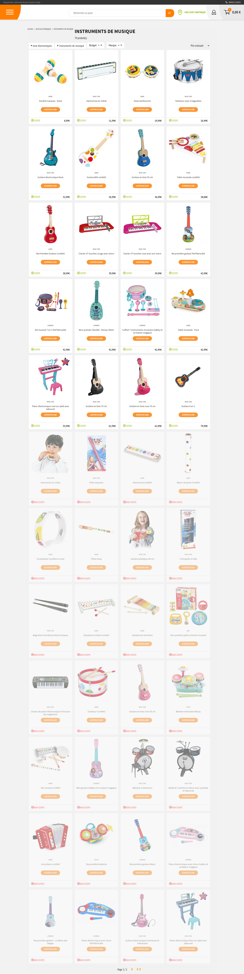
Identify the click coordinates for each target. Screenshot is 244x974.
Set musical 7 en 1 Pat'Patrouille (50, 328)
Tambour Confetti (96, 710)
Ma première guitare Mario (142, 863)
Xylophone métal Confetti (96, 634)
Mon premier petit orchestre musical (188, 634)
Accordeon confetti (50, 863)
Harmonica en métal (96, 99)
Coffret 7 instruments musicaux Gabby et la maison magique (142, 330)
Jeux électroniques (43, 29)
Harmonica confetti (142, 481)
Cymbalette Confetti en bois (50, 557)
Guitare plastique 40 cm (142, 557)
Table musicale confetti (188, 176)
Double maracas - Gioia (50, 99)
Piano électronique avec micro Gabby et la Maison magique (188, 864)
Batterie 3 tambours (142, 786)
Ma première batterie (96, 863)
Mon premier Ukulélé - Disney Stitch (96, 328)
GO (169, 13)
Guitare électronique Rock (50, 176)
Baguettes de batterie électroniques (50, 634)
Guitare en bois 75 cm (96, 405)
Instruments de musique (63, 29)
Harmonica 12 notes (50, 481)
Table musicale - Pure (188, 328)
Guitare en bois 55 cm (142, 176)
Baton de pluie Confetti (188, 481)
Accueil (30, 29)
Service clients (233, 2)
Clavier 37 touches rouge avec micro (96, 252)
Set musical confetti (50, 786)
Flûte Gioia (96, 557)
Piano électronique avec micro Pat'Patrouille (96, 941)
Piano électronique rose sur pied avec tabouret (50, 407)
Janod (50, 96)
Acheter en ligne (50, 108)
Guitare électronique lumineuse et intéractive (142, 941)
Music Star (96, 96)
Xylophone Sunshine (142, 634)
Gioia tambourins (142, 99)
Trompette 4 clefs (188, 557)
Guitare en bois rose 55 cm (142, 710)
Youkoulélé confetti (96, 176)
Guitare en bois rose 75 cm (142, 405)
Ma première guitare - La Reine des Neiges (50, 941)
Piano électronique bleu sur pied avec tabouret (188, 941)
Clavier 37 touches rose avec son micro (142, 252)
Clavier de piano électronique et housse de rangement (50, 712)
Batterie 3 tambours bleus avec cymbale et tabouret (188, 788)
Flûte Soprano (96, 481)
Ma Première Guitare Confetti (50, 252)
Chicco (96, 859)
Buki (188, 630)
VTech (188, 706)
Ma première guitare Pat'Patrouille (188, 252)
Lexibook (188, 248)
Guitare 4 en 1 (188, 405)
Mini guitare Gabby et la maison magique (96, 786)
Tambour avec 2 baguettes (188, 99)
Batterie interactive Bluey (188, 710)
